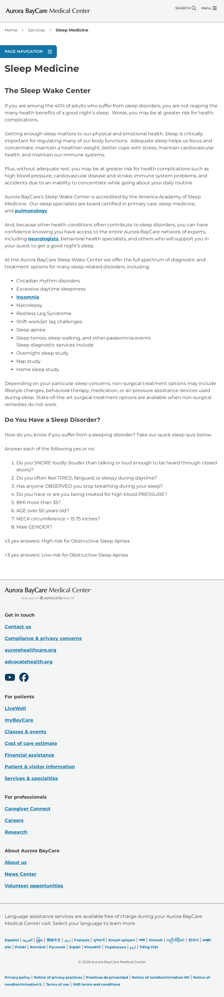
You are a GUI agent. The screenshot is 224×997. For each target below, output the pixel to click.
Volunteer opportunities (34, 885)
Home (11, 30)
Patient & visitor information (40, 766)
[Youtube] (10, 678)
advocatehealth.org (28, 661)
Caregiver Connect (27, 808)
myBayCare (19, 720)
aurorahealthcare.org (30, 650)
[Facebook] (24, 678)
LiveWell (15, 708)
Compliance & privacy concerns (43, 638)
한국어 (193, 940)
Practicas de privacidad (107, 977)
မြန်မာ (39, 940)
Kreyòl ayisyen (121, 940)
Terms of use (57, 984)
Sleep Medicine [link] (72, 30)
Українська (115, 947)
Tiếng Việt (148, 947)
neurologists (43, 239)
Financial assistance (29, 755)
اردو (133, 947)
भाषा (142, 940)
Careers (14, 820)
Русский (57, 947)
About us (16, 862)
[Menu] (209, 8)
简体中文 (54, 940)
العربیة (27, 940)
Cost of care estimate (31, 743)
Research (16, 832)
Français (81, 940)
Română (37, 947)
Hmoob (155, 940)
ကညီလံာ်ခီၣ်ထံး (175, 940)
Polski (20, 947)
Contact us (18, 626)
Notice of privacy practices (58, 977)
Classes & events (25, 731)
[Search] (186, 8)
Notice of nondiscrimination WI (160, 977)
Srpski (74, 947)
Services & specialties (31, 778)
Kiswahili (92, 947)
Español (12, 940)
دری (67, 940)
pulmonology (31, 211)
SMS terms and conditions (96, 984)
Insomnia (27, 297)
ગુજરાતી (99, 940)
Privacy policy (17, 977)
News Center (20, 874)
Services (36, 30)
